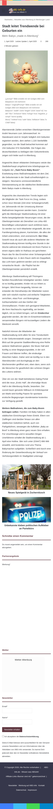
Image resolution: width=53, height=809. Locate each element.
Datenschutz (21, 790)
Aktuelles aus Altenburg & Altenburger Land (32, 20)
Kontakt (41, 785)
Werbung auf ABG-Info (28, 785)
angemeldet (15, 544)
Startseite (7, 20)
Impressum (32, 790)
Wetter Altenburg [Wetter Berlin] (23, 659)
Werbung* (6, 564)
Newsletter (12, 785)
